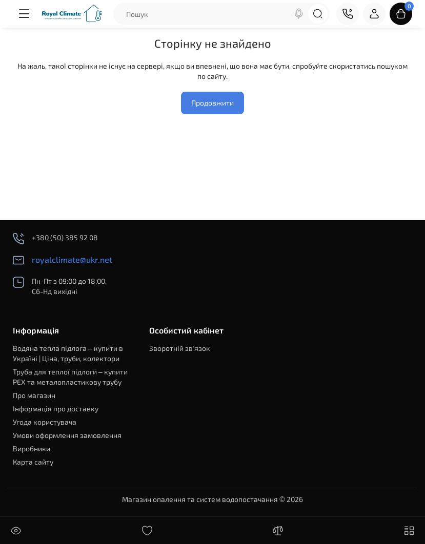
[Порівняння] (278, 530)
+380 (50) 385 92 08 (55, 238)
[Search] (299, 14)
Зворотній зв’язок (179, 348)
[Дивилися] (16, 530)
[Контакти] (347, 14)
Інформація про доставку (55, 408)
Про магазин (34, 395)
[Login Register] (374, 14)
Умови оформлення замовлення (67, 435)
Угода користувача (44, 421)
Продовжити (212, 102)
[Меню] (24, 14)
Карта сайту (33, 461)
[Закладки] (147, 530)
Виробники (31, 448)
